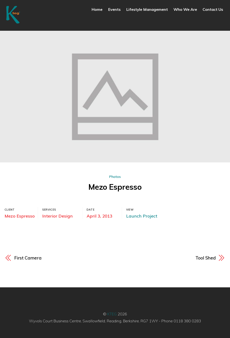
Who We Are (185, 9)
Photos (115, 176)
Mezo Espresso (115, 187)
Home (96, 9)
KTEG (112, 314)
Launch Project (141, 216)
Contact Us (213, 9)
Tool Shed (205, 258)
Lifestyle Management (147, 9)
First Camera (27, 258)
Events (114, 9)
